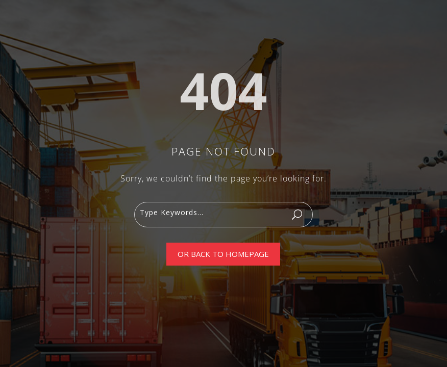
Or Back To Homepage (223, 254)
